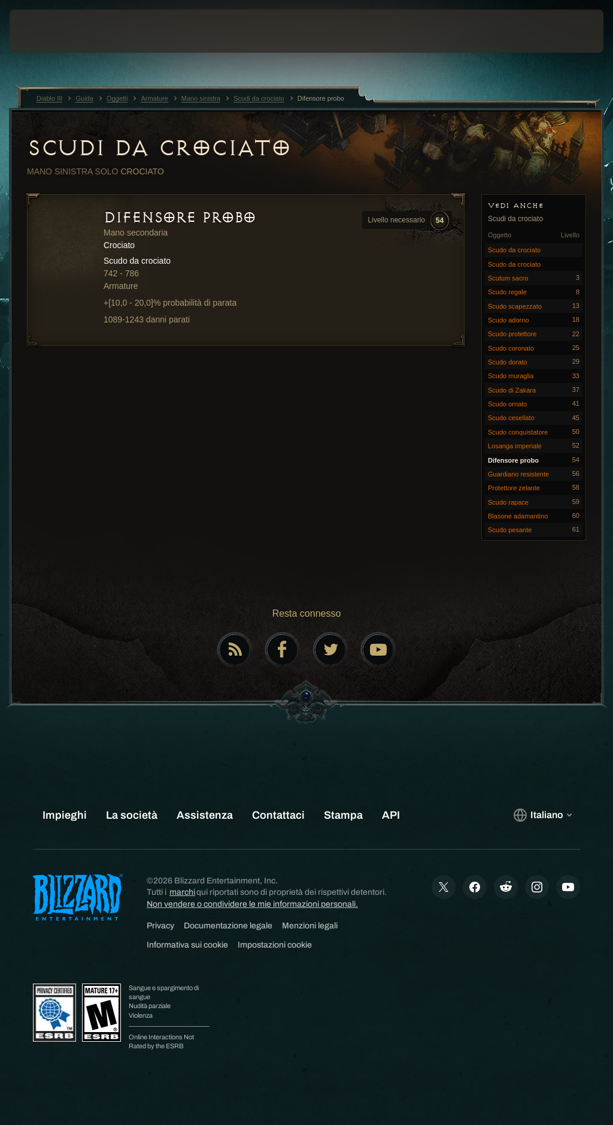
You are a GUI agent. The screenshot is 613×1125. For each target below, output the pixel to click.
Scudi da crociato (159, 148)
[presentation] (45, 31)
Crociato (142, 171)
